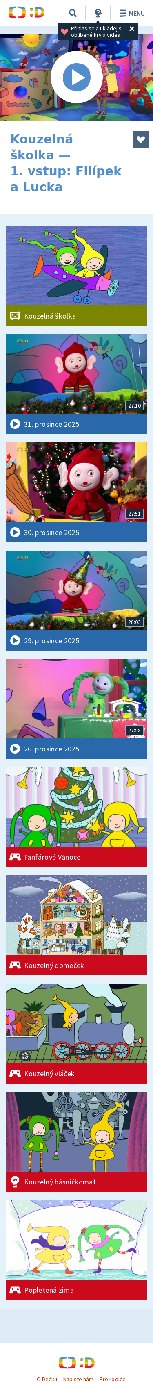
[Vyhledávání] (73, 13)
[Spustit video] (76, 77)
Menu (131, 13)
